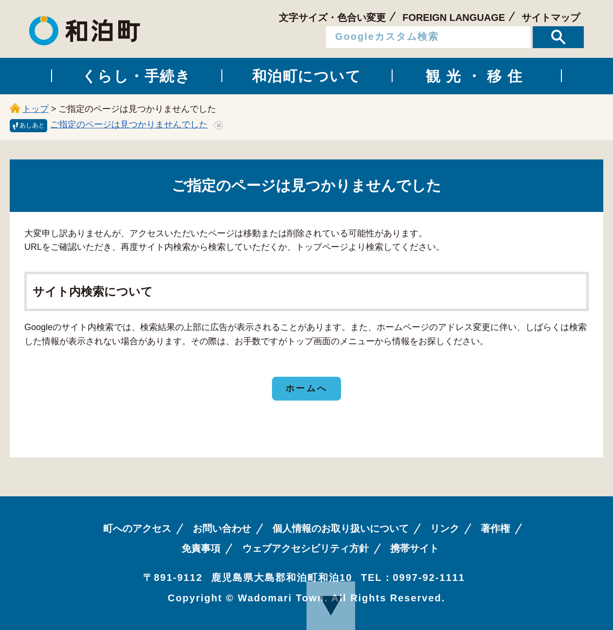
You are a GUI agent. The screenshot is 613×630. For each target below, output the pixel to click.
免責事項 (200, 548)
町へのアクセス (137, 528)
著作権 (495, 528)
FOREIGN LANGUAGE (453, 17)
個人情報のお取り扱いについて (340, 528)
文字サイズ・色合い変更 (332, 17)
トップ (35, 109)
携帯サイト (414, 548)
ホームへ (306, 388)
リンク (444, 528)
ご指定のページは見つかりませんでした (129, 124)
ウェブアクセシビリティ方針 (305, 548)
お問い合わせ (222, 528)
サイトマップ (551, 17)
